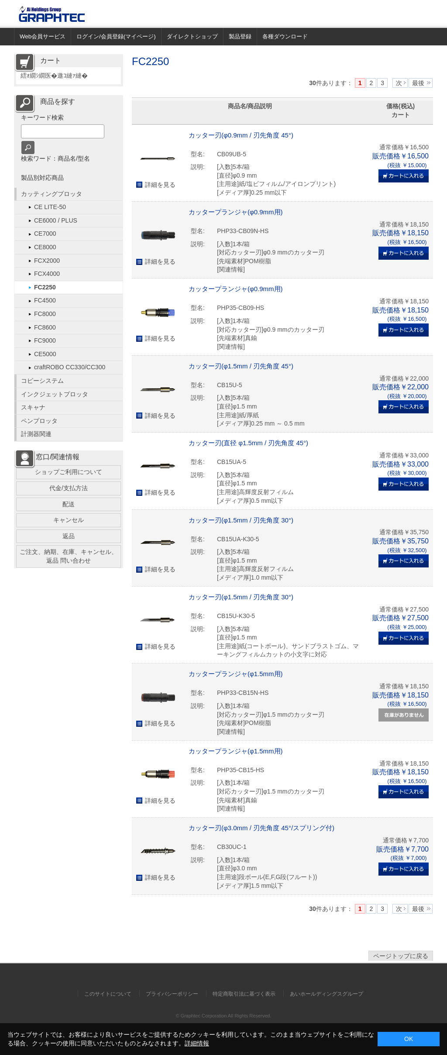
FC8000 (45, 313)
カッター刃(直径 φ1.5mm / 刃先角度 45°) (248, 443)
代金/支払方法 (68, 488)
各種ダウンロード (285, 36)
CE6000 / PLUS (55, 220)
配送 (68, 504)
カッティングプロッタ (51, 193)
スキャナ (33, 407)
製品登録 (240, 36)
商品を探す (57, 101)
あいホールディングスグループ (326, 994)
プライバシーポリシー (172, 994)
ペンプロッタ (39, 420)
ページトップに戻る (400, 955)
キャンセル (68, 519)
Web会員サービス (42, 36)
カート (50, 60)
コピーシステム (42, 380)
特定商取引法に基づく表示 (244, 994)
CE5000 (45, 354)
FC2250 (45, 287)
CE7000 (45, 233)
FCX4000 (47, 273)
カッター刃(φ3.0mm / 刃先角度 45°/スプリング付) (261, 828)
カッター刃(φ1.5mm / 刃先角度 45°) (241, 366)
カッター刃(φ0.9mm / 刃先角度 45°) (241, 135)
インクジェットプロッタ (54, 394)
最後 (418, 82)
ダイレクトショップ (192, 36)
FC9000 (45, 340)
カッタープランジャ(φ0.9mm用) (236, 212)
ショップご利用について (68, 471)
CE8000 (45, 247)
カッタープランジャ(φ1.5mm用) (236, 673)
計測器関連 (36, 433)
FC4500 (45, 300)
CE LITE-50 (50, 206)
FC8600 (45, 327)
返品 (68, 536)
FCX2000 (47, 260)
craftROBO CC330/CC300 (69, 367)
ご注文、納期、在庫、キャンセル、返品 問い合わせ (68, 556)
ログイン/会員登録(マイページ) (116, 36)
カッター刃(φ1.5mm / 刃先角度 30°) (241, 520)
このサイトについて (107, 994)
